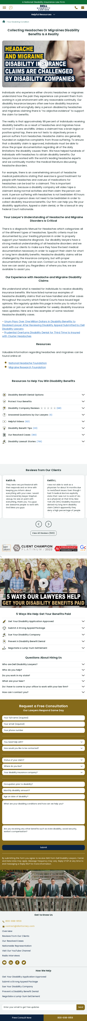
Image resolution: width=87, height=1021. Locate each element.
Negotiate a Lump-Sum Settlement (21, 996)
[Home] (3, 22)
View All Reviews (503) (43, 533)
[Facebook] (17, 962)
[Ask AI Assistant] (11, 7)
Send (80, 1007)
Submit (43, 847)
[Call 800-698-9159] (75, 8)
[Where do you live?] (43, 766)
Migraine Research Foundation (27, 367)
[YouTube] (4, 962)
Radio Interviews (11, 955)
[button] (4, 7)
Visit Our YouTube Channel (16, 950)
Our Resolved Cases (13, 940)
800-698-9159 (65, 1017)
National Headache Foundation (28, 363)
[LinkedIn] (11, 962)
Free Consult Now (21, 1017)
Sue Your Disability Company (17, 986)
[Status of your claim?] (43, 760)
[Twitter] (24, 962)
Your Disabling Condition (18, 22)
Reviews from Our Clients (15, 936)
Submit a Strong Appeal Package (20, 981)
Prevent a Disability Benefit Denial (20, 991)
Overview (7, 931)
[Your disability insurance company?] (43, 772)
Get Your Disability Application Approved (24, 976)
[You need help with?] (43, 742)
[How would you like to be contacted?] (43, 748)
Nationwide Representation (17, 945)
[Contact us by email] (81, 8)
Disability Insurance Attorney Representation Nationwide (43, 7)
